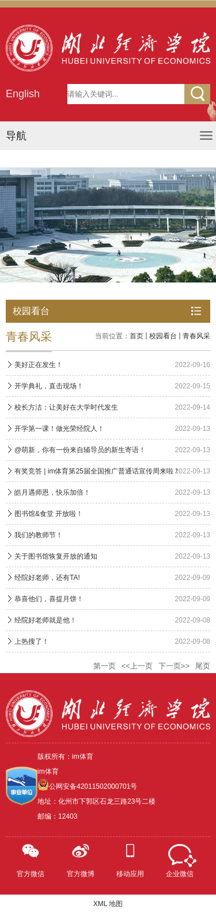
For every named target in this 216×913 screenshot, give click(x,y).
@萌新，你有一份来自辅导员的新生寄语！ (80, 450)
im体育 (48, 771)
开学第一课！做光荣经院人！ (59, 429)
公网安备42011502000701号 (93, 786)
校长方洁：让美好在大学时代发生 (66, 407)
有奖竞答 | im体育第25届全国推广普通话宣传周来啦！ (97, 471)
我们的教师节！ (38, 535)
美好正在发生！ (38, 365)
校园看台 (163, 336)
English (23, 94)
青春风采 (196, 336)
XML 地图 (108, 904)
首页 (136, 336)
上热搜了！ (31, 641)
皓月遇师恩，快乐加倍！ (52, 492)
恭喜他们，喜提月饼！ (49, 599)
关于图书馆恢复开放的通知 (55, 556)
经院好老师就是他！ (45, 620)
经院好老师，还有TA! (47, 578)
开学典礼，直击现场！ (49, 386)
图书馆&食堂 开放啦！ (48, 514)
